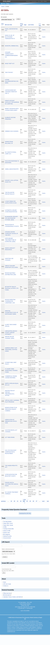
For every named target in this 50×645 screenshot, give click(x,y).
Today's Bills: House (8, 523)
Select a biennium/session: (8, 549)
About (4, 582)
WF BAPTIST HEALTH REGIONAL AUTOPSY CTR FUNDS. (11, 288)
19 (11, 501)
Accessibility (26, 610)
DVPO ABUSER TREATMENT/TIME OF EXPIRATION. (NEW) (10, 240)
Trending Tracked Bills (8, 528)
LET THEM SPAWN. (10, 437)
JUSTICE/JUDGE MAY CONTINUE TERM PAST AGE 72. (11, 92)
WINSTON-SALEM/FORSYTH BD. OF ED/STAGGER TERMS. (11, 312)
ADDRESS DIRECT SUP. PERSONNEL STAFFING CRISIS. (11, 349)
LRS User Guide (7, 584)
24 (27, 501)
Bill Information (7, 595)
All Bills (5, 527)
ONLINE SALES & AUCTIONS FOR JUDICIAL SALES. (11, 484)
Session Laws (6, 532)
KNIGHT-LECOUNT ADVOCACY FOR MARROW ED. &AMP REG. (12, 102)
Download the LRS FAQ (25, 513)
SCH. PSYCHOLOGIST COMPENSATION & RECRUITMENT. (10, 452)
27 (36, 501)
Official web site (7, 593)
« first (24, 499)
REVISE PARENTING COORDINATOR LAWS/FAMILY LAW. (10, 301)
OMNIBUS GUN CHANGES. (12, 131)
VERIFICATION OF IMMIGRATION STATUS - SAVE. (11, 421)
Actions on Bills (6, 530)
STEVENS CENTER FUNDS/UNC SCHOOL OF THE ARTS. (11, 233)
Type (25, 24)
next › (43, 501)
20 (14, 501)
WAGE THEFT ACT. (10, 63)
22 (20, 501)
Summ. (44, 29)
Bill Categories (6, 534)
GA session (4, 17)
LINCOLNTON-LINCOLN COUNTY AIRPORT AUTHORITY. (11, 332)
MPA (41, 1)
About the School (28, 1)
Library (39, 1)
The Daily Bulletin (7, 521)
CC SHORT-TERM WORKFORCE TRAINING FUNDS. (11, 370)
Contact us (5, 585)
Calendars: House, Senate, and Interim (13, 597)
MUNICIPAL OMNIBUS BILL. (12, 45)
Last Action (31, 24)
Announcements (7, 538)
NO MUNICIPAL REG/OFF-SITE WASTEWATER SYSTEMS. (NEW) (11, 218)
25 (30, 501)
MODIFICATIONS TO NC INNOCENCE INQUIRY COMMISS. (11, 409)
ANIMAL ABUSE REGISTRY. (12, 169)
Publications (45, 1)
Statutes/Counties (7, 536)
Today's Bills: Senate (8, 525)
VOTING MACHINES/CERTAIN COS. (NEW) (12, 81)
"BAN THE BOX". (9, 72)
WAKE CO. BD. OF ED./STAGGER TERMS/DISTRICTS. (10, 37)
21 (17, 501)
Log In (22, 610)
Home (2, 6)
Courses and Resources (33, 1)
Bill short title (8, 24)
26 (33, 501)
